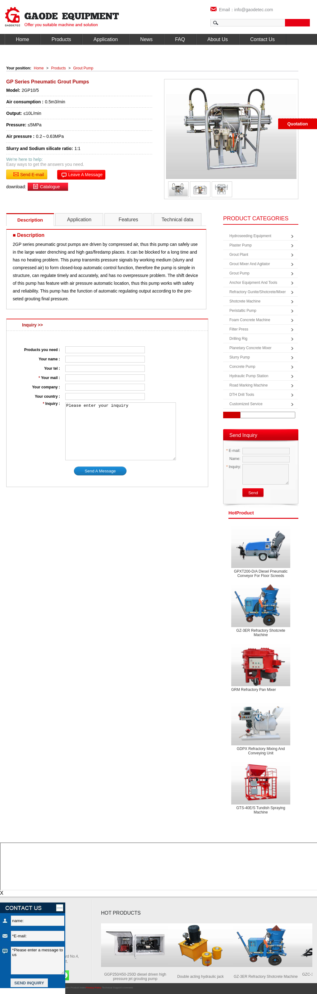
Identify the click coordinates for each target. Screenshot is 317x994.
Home (22, 39)
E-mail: (233, 450)
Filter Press (238, 329)
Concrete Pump (242, 366)
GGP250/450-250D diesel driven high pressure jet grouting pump (137, 976)
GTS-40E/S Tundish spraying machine (260, 810)
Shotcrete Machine (244, 301)
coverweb (127, 987)
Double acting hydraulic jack (202, 976)
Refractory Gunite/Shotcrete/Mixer (257, 292)
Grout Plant (238, 254)
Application (106, 39)
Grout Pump (83, 68)
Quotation (297, 123)
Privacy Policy (93, 987)
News (146, 39)
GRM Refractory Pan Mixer (253, 689)
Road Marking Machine (248, 385)
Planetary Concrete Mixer (250, 348)
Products (61, 39)
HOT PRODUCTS (121, 913)
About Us (217, 39)
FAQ (180, 39)
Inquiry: (233, 467)
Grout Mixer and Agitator (249, 264)
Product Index (78, 987)
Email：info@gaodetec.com (241, 9)
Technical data (177, 219)
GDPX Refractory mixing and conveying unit (261, 751)
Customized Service (246, 404)
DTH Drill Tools (241, 394)
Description (30, 220)
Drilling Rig (238, 338)
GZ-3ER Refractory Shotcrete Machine (260, 632)
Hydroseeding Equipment (250, 236)
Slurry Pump (239, 357)
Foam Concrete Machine (249, 320)
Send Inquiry (243, 435)
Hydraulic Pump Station (248, 376)
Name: (233, 459)
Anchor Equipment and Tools (253, 282)
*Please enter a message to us (37, 960)
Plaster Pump (240, 245)
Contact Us (262, 39)
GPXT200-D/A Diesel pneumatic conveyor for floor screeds (261, 573)
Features (128, 219)
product (241, 513)
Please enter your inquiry (120, 431)
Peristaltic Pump (242, 310)
